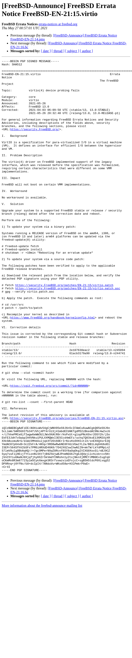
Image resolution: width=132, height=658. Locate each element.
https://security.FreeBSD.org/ (34, 143)
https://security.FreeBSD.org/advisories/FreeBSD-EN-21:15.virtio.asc (67, 490)
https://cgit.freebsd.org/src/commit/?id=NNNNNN (49, 451)
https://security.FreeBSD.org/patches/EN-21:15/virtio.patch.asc (67, 334)
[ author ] (86, 51)
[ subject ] (72, 51)
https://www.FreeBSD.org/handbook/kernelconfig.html (52, 369)
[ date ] (46, 51)
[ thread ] (58, 51)
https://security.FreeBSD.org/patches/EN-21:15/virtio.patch (64, 330)
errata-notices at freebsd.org (58, 24)
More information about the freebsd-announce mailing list (42, 588)
